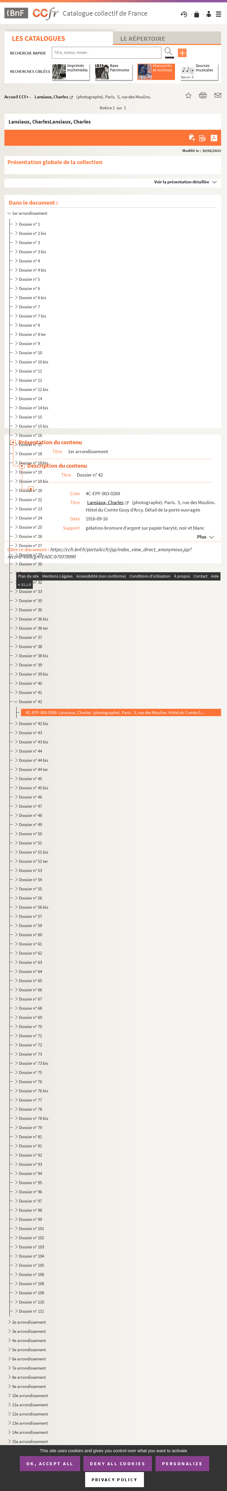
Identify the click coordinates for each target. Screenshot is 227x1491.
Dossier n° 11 (30, 371)
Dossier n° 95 (30, 1182)
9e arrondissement (29, 1386)
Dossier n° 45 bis (33, 788)
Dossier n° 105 (31, 1265)
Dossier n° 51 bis (33, 852)
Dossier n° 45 (30, 778)
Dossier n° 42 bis (33, 723)
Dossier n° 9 (29, 343)
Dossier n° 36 (30, 610)
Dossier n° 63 (30, 962)
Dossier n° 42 (30, 701)
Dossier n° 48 (30, 815)
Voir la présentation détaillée (181, 182)
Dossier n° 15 (30, 417)
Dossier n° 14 (30, 398)
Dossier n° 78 (30, 1109)
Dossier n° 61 (30, 944)
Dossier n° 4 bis (32, 270)
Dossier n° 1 (29, 224)
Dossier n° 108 (31, 1283)
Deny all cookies (117, 1463)
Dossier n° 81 (30, 1136)
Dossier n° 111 (31, 1311)
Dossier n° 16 (30, 435)
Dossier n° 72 (30, 1045)
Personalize (182, 1463)
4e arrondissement (29, 1340)
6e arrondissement (29, 1359)
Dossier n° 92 (30, 1155)
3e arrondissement (29, 1331)
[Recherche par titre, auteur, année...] (106, 53)
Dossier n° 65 (30, 980)
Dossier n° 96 (30, 1192)
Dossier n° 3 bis (32, 251)
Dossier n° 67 (30, 999)
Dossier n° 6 (29, 288)
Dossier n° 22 (30, 499)
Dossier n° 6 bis (32, 297)
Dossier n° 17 (30, 444)
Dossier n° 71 (30, 1035)
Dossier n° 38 (30, 646)
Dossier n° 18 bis (33, 463)
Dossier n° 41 (30, 692)
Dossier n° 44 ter (33, 769)
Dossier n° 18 (30, 453)
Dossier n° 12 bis (33, 389)
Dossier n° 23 (30, 509)
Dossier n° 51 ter (33, 861)
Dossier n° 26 (30, 536)
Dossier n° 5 (29, 279)
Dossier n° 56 (30, 898)
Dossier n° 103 (31, 1247)
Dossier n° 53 (30, 870)
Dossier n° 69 (30, 1017)
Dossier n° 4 (29, 261)
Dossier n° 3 (29, 242)
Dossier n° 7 (29, 307)
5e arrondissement (29, 1349)
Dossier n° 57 (30, 916)
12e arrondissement (30, 1414)
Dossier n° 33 (30, 591)
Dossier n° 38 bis (33, 655)
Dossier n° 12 (30, 380)
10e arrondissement (30, 1395)
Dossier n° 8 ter (32, 334)
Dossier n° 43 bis (33, 742)
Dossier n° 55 (30, 889)
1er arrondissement (29, 213)
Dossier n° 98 (30, 1210)
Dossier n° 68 (30, 1008)
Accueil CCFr (16, 97)
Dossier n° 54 (30, 879)
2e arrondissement (29, 1322)
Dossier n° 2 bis (32, 233)
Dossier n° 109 (31, 1293)
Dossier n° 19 (30, 472)
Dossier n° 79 (30, 1127)
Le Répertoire (142, 38)
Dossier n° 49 (30, 824)
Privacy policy (114, 1479)
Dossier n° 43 (30, 732)
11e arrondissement (30, 1404)
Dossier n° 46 (30, 797)
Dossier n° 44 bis (33, 760)
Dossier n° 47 (30, 806)
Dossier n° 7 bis (32, 316)
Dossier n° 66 (30, 990)
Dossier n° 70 (30, 1026)
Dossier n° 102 (31, 1237)
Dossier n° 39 (30, 665)
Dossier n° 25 (30, 527)
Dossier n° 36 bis (33, 619)
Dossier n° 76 (30, 1081)
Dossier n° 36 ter (33, 628)
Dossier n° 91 (30, 1146)
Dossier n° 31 (30, 573)
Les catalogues (38, 38)
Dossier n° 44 (30, 751)
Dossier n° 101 (31, 1228)
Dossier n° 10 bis (33, 362)
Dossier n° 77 (30, 1100)
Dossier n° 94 (30, 1173)
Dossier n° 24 (30, 518)
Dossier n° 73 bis (33, 1063)
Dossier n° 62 (30, 953)
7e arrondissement (29, 1368)
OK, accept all (50, 1463)
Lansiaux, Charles (51, 97)
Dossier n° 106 (31, 1274)
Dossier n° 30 (30, 564)
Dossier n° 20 (30, 490)
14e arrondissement (30, 1432)
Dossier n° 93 (30, 1164)
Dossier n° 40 (30, 683)
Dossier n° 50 (30, 833)
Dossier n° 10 (30, 352)
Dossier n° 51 (30, 843)
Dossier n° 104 (31, 1256)
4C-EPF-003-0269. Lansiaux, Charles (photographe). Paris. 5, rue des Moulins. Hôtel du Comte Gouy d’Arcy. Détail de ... (116, 712)
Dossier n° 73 (30, 1054)
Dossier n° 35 (30, 600)
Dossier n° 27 (30, 545)
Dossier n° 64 (30, 971)
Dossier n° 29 (30, 554)
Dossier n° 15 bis (33, 426)
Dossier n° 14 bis (33, 408)
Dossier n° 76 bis (33, 1091)
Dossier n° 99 (30, 1219)
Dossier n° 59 (30, 925)
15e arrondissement (30, 1441)
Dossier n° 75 (30, 1072)
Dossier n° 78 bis (33, 1118)
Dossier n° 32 (30, 582)
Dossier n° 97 (30, 1201)
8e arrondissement (29, 1377)
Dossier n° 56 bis (33, 907)
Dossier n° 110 (31, 1302)
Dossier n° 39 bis (33, 674)
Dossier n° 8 (29, 325)
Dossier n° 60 (30, 934)
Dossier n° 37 (30, 637)
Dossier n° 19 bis (33, 481)
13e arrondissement (30, 1423)
